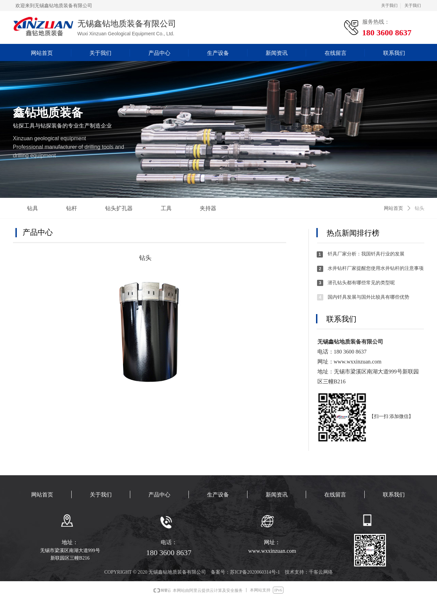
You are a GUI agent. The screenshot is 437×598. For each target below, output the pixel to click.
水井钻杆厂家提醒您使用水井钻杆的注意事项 (376, 268)
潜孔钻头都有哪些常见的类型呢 (361, 282)
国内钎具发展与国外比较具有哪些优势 (368, 297)
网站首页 (393, 208)
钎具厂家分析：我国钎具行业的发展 (366, 253)
